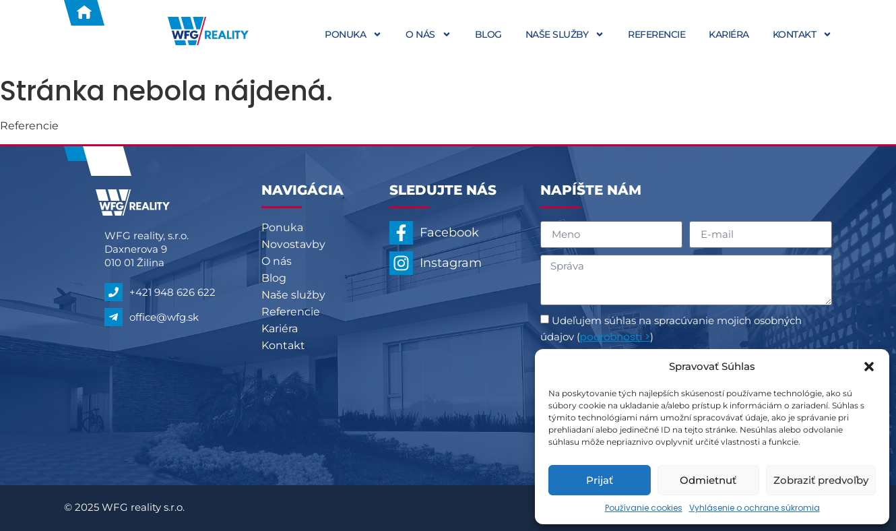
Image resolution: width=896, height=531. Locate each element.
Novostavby (293, 244)
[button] (869, 366)
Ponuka (353, 34)
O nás (428, 34)
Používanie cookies (643, 507)
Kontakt (803, 34)
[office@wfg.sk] (113, 317)
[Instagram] (401, 263)
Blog (488, 34)
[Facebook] (401, 233)
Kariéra (729, 34)
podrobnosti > (615, 337)
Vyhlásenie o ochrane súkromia (754, 507)
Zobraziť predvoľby (820, 480)
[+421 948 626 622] (113, 292)
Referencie (656, 34)
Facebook (449, 232)
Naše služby (565, 34)
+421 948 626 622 (172, 292)
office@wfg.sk (164, 317)
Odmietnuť (708, 480)
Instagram (451, 262)
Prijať (599, 480)
